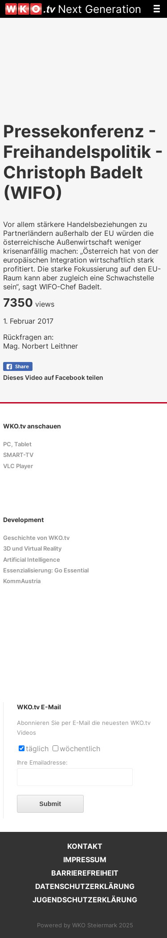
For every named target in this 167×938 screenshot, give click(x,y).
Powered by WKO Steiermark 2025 (85, 925)
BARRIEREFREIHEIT (84, 872)
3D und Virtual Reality (32, 548)
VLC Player (18, 466)
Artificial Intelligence (31, 559)
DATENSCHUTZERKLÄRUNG (84, 886)
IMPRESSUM (84, 859)
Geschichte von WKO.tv (36, 538)
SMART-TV (18, 455)
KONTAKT (84, 846)
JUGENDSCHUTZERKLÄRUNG (85, 899)
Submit (50, 803)
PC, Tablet (17, 444)
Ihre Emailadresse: (42, 762)
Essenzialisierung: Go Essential (46, 570)
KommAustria (22, 581)
